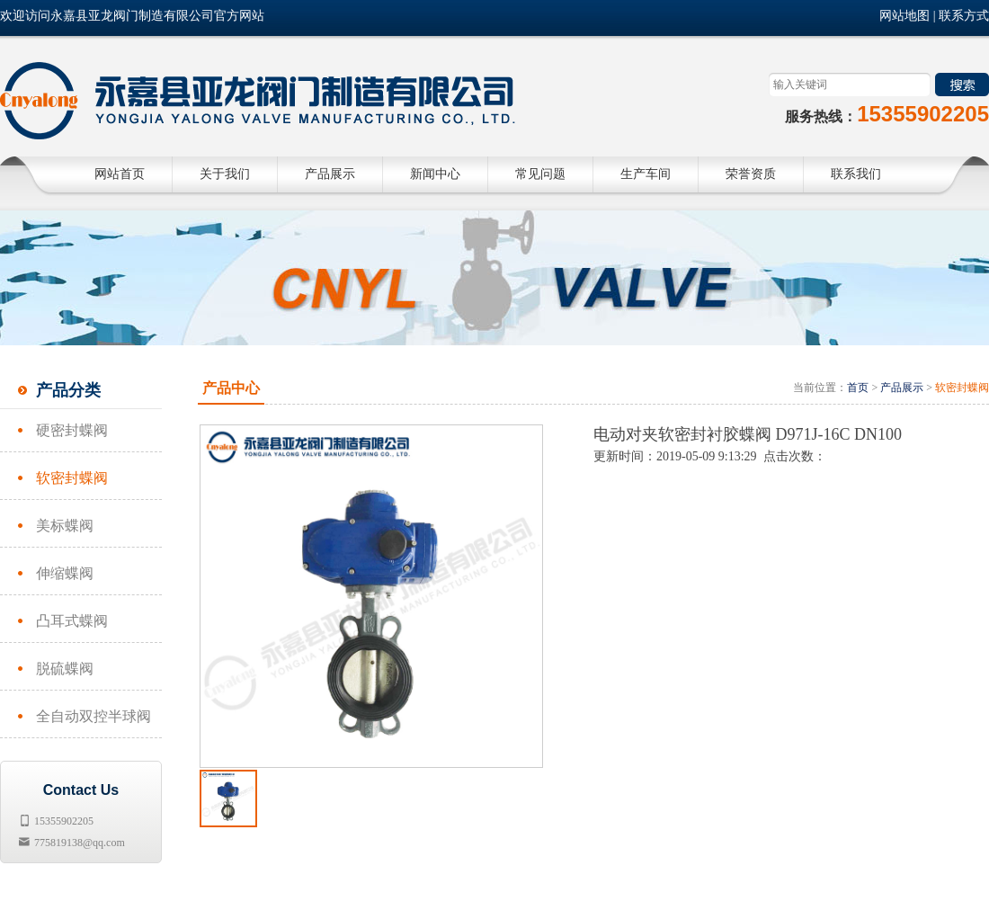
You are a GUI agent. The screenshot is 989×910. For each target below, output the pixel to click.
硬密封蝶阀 (72, 430)
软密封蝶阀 (72, 478)
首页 (858, 387)
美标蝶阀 (65, 525)
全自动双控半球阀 (93, 716)
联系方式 (964, 15)
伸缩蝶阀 (65, 573)
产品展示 (901, 387)
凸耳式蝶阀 (72, 621)
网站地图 (904, 15)
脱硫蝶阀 (65, 668)
